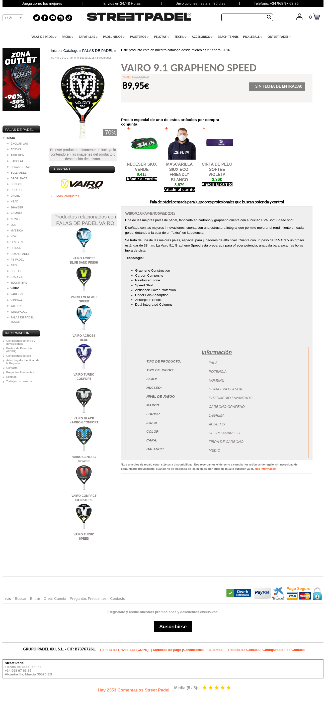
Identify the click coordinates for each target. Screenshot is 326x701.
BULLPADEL (17, 172)
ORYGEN (15, 242)
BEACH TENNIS (228, 37)
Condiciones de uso (18, 355)
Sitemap (11, 376)
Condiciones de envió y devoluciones (20, 342)
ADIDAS (14, 149)
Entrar (35, 598)
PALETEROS (139, 37)
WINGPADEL (17, 311)
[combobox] (13, 17)
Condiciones (193, 650)
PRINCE (14, 247)
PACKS (68, 37)
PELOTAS (161, 37)
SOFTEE (14, 271)
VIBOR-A (14, 300)
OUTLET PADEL (279, 37)
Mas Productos (67, 196)
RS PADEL (15, 259)
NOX (12, 236)
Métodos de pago (167, 650)
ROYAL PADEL (18, 253)
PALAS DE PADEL (44, 37)
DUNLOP (14, 184)
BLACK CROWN (19, 166)
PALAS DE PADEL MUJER (20, 319)
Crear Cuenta (55, 598)
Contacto (12, 367)
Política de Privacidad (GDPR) (19, 350)
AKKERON (15, 155)
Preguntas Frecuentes (20, 372)
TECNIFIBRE (17, 282)
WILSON (14, 305)
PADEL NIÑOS (114, 37)
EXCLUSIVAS (17, 143)
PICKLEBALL (252, 37)
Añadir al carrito (141, 179)
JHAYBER (15, 207)
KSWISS (14, 218)
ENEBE (13, 195)
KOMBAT (14, 213)
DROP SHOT (17, 178)
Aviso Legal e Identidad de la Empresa (22, 362)
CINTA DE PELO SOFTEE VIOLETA (217, 169)
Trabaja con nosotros (19, 381)
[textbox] (13, 18)
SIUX (12, 265)
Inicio (55, 50)
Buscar (21, 598)
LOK (11, 224)
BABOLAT (15, 161)
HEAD (12, 201)
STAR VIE (15, 276)
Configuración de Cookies (283, 650)
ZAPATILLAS (88, 37)
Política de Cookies (244, 650)
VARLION (15, 294)
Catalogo (70, 50)
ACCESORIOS (202, 37)
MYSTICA (15, 230)
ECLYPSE (15, 189)
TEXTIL (181, 37)
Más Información (265, 468)
